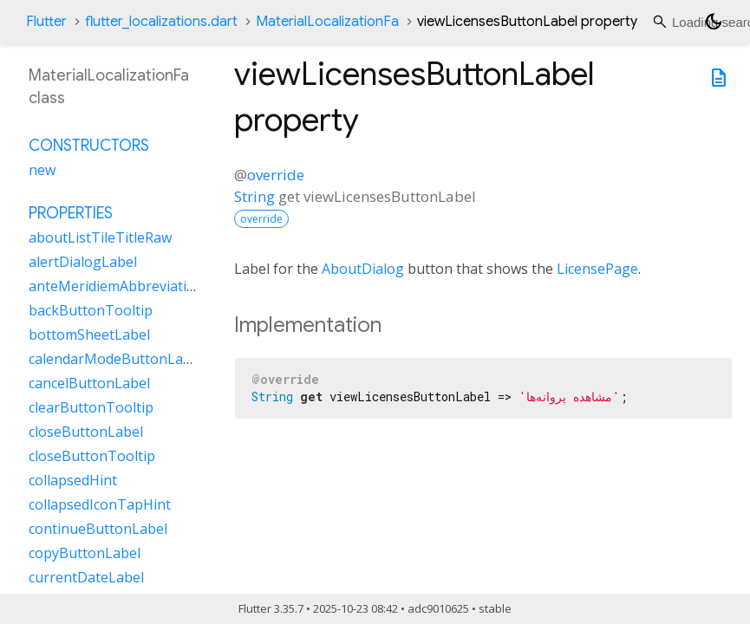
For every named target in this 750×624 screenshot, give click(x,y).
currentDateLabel (86, 577)
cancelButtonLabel (89, 383)
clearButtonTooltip (91, 407)
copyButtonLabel (84, 552)
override (275, 175)
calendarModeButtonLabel (116, 358)
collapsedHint (73, 480)
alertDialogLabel (83, 261)
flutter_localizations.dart (161, 21)
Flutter (46, 21)
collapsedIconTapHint (100, 504)
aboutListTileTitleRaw (100, 237)
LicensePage (597, 268)
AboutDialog (363, 268)
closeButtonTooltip (92, 455)
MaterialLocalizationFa (327, 21)
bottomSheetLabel (89, 334)
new (42, 169)
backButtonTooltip (91, 310)
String (254, 196)
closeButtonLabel (86, 431)
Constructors (89, 145)
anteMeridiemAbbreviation (116, 286)
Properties (71, 213)
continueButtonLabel (98, 528)
